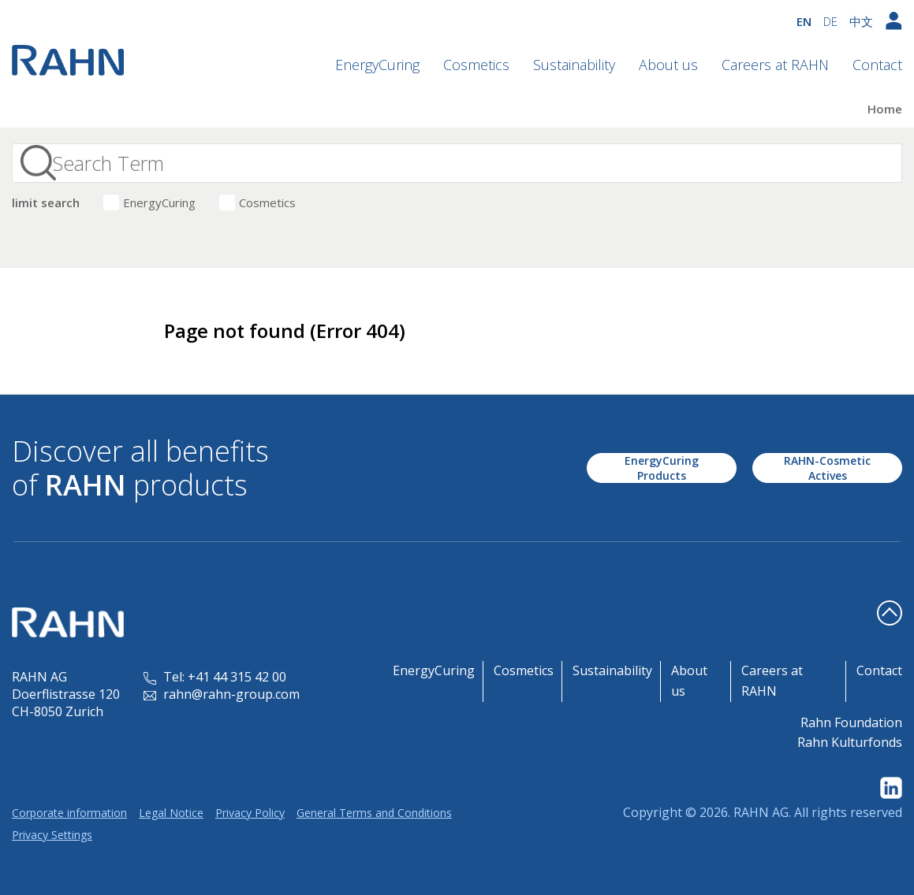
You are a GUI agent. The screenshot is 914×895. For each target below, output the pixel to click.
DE (830, 21)
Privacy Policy (250, 812)
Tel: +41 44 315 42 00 (215, 676)
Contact (877, 64)
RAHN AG (761, 812)
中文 (861, 21)
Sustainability (574, 64)
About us (668, 64)
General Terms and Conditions (374, 812)
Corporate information (69, 812)
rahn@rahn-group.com (222, 694)
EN (803, 21)
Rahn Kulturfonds (849, 742)
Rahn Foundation (851, 722)
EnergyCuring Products (662, 468)
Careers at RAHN (775, 64)
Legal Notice (171, 812)
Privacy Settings (52, 834)
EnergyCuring (377, 64)
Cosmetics (476, 64)
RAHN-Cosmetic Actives (827, 468)
